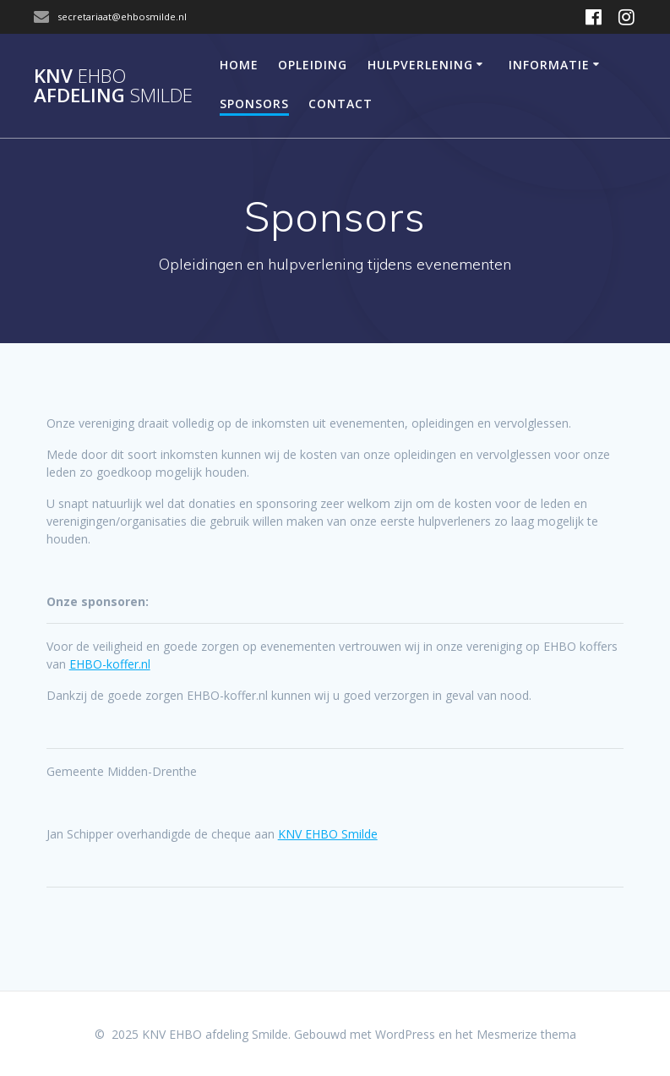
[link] (328, 834)
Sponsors (254, 104)
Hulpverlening (420, 65)
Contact (340, 104)
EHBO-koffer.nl (109, 664)
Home (239, 65)
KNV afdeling (113, 86)
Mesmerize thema (526, 1034)
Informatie (549, 65)
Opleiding (312, 65)
